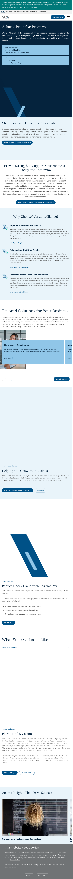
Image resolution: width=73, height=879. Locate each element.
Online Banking (58, 17)
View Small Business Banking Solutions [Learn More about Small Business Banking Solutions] (16, 490)
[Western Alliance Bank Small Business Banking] (35, 60)
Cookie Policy (15, 860)
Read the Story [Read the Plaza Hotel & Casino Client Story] (9, 773)
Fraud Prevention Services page (28, 7)
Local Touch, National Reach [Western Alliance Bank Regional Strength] (19, 292)
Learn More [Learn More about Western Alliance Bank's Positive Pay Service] (7, 623)
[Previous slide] (4, 379)
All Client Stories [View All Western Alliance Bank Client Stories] (27, 773)
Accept (28, 875)
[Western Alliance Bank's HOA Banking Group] (33, 352)
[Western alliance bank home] (6, 17)
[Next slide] (10, 379)
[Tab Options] (36, 647)
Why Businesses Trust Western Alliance (16, 142)
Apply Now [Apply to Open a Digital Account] (40, 490)
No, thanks (41, 875)
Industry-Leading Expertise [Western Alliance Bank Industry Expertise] (18, 243)
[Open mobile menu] (68, 17)
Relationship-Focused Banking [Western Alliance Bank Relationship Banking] (19, 267)
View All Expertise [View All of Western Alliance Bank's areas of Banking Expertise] (61, 379)
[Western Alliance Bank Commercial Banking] (35, 50)
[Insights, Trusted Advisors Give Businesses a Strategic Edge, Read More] (35, 823)
